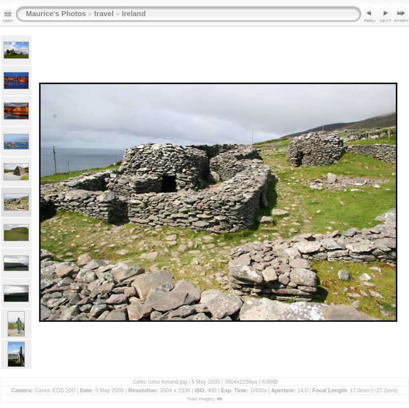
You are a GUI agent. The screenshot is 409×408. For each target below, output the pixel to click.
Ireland (134, 14)
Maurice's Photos (56, 14)
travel (104, 14)
